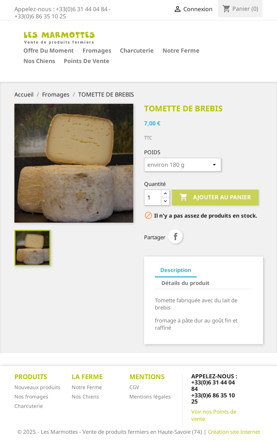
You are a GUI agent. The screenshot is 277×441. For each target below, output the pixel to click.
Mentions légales (150, 396)
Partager (175, 236)
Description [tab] (175, 269)
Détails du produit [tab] (185, 282)
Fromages (96, 50)
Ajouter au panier (215, 197)
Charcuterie (137, 50)
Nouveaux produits (37, 387)
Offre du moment (48, 50)
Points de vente (87, 61)
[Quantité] (152, 197)
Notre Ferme (181, 50)
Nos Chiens (39, 61)
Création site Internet (234, 431)
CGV (134, 387)
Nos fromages (31, 396)
